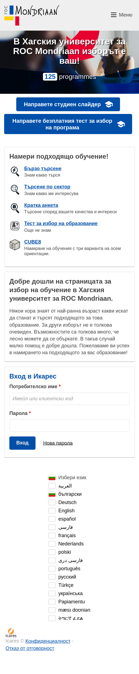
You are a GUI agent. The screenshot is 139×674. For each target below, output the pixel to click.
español (67, 519)
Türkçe (65, 585)
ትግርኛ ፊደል (70, 618)
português (69, 568)
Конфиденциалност (47, 641)
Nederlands (71, 544)
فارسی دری (70, 560)
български (70, 494)
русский (67, 577)
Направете (62, 104)
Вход (22, 443)
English (66, 510)
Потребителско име (33, 386)
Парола (18, 413)
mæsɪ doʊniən (74, 610)
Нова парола (57, 443)
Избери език (72, 477)
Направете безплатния (62, 124)
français (67, 535)
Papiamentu (71, 601)
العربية (65, 486)
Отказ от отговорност (30, 648)
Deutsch (67, 502)
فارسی (65, 527)
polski (64, 552)
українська (70, 593)
